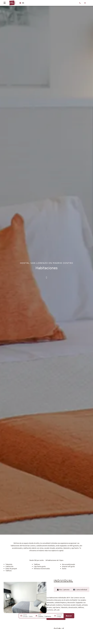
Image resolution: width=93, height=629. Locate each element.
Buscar (69, 616)
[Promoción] (59, 616)
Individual (63, 580)
